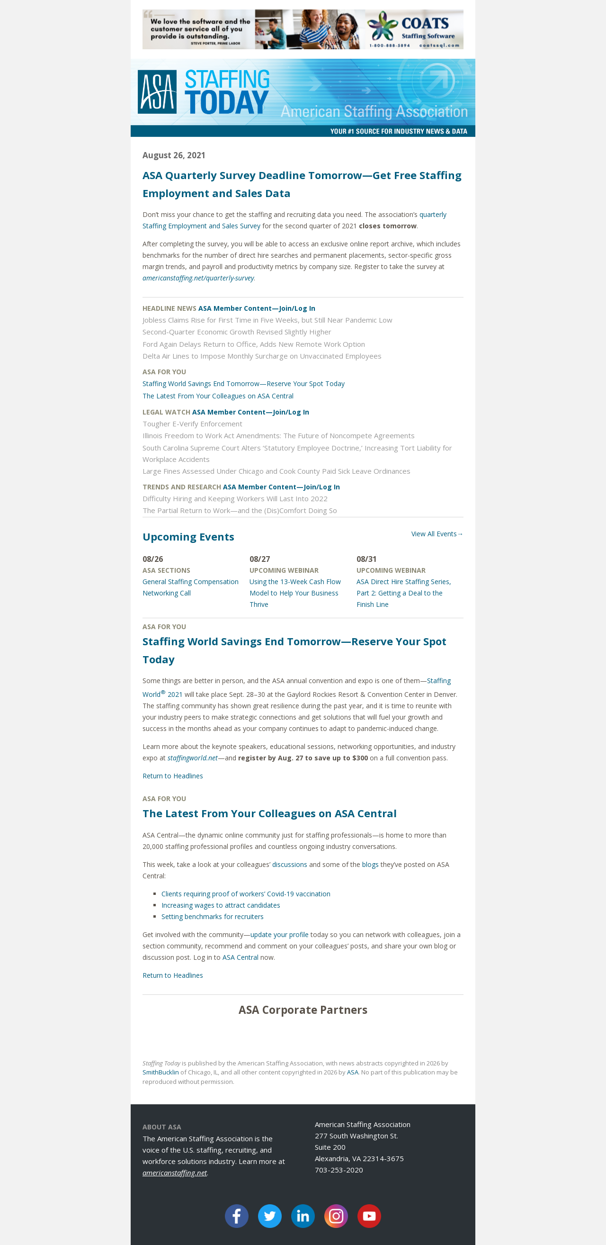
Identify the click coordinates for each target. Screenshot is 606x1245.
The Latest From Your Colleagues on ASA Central (218, 395)
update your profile (279, 934)
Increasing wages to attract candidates (220, 905)
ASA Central (240, 957)
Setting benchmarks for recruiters (212, 916)
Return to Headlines (173, 775)
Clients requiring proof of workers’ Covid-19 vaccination (245, 893)
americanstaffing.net (175, 1172)
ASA (352, 1072)
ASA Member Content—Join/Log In (256, 308)
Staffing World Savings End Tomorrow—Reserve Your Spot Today (244, 383)
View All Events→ (437, 533)
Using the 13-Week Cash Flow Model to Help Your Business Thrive (295, 593)
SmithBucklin (161, 1072)
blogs (370, 864)
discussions (289, 864)
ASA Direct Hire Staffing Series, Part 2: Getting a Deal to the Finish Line (403, 593)
